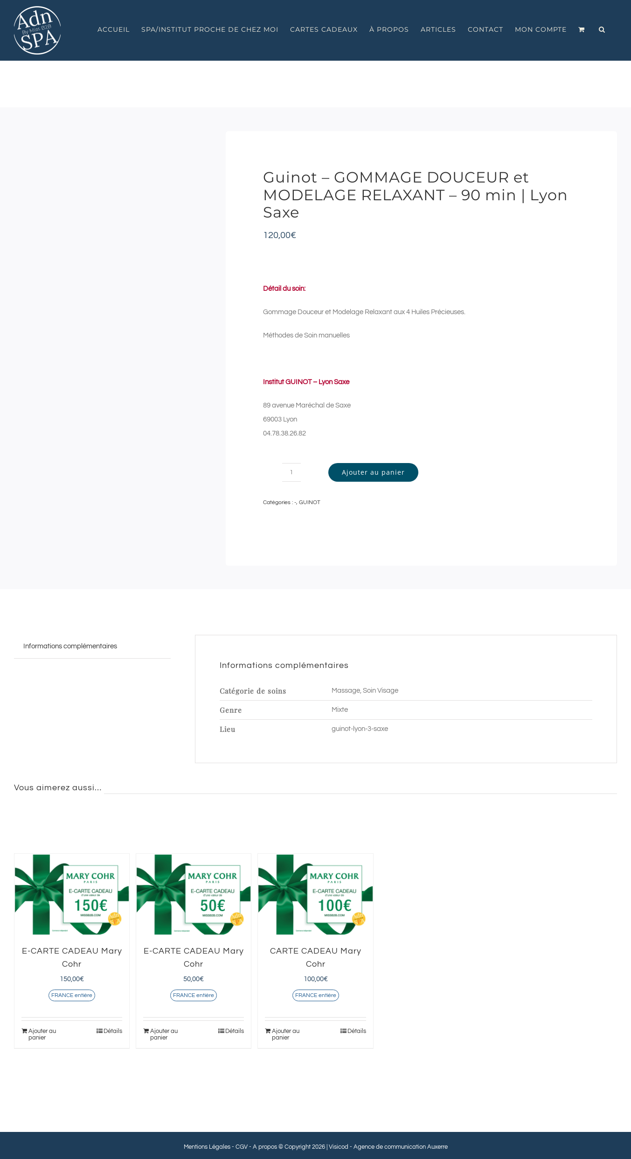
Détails (113, 1031)
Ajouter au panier (373, 472)
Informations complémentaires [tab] (70, 646)
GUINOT (309, 502)
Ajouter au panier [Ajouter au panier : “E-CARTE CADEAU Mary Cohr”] (42, 1034)
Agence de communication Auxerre (401, 1147)
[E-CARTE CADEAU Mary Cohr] (71, 894)
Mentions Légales (207, 1147)
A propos (265, 1147)
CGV (242, 1147)
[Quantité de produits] (291, 472)
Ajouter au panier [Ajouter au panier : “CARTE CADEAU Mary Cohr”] (285, 1034)
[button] (602, 29)
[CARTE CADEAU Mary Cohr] (315, 894)
